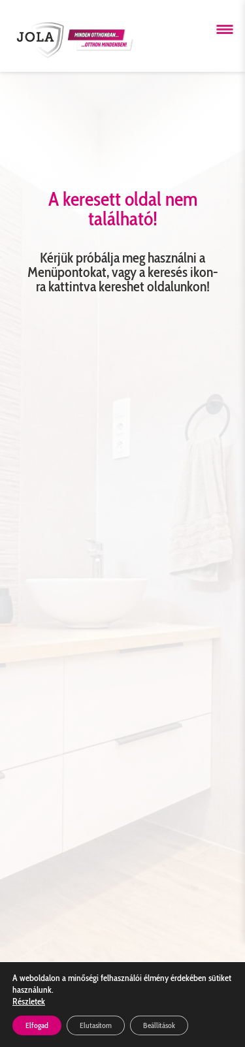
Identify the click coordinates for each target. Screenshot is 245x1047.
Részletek (28, 1001)
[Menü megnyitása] (225, 29)
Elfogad (36, 1025)
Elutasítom (96, 1025)
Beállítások (159, 1025)
